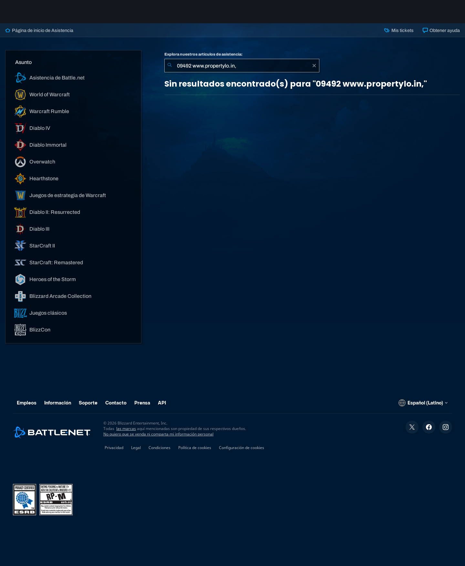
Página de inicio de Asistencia (39, 30)
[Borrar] (314, 65)
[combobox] (241, 65)
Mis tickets (398, 30)
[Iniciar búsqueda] (169, 65)
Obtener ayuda (441, 30)
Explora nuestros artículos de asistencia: (203, 54)
